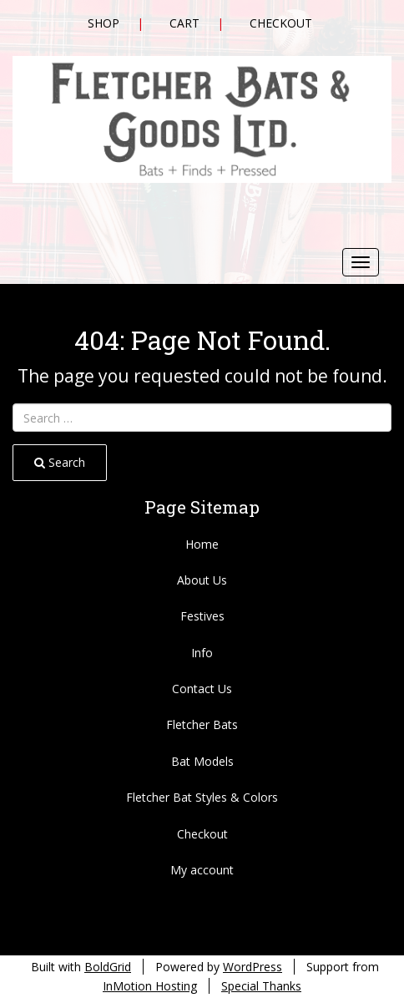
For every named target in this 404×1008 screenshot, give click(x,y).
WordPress (252, 967)
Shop (103, 23)
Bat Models (202, 761)
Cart (184, 23)
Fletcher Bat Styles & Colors (202, 797)
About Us (202, 580)
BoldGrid (107, 967)
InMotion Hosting (150, 986)
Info (202, 653)
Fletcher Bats (202, 724)
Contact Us (202, 688)
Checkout (281, 23)
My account (202, 870)
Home (202, 544)
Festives (202, 616)
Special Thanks (261, 986)
